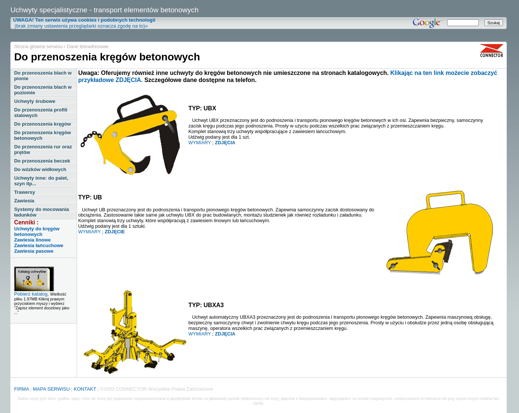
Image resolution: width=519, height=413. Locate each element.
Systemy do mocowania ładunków (41, 212)
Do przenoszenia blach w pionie (43, 75)
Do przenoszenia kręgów (42, 124)
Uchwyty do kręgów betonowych (37, 231)
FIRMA (21, 389)
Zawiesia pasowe (34, 251)
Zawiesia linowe (32, 240)
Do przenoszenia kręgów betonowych (42, 135)
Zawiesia (24, 201)
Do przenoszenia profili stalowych (40, 112)
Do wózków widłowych (40, 169)
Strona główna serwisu (38, 46)
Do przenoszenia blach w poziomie (43, 89)
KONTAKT (85, 389)
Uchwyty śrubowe (34, 101)
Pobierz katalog (31, 294)
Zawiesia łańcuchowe (38, 245)
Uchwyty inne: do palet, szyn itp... (41, 180)
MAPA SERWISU (51, 389)
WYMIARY (199, 142)
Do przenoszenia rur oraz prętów (43, 149)
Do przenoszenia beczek (42, 161)
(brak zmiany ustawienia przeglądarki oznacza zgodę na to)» (82, 23)
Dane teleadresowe (88, 46)
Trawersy (24, 192)
